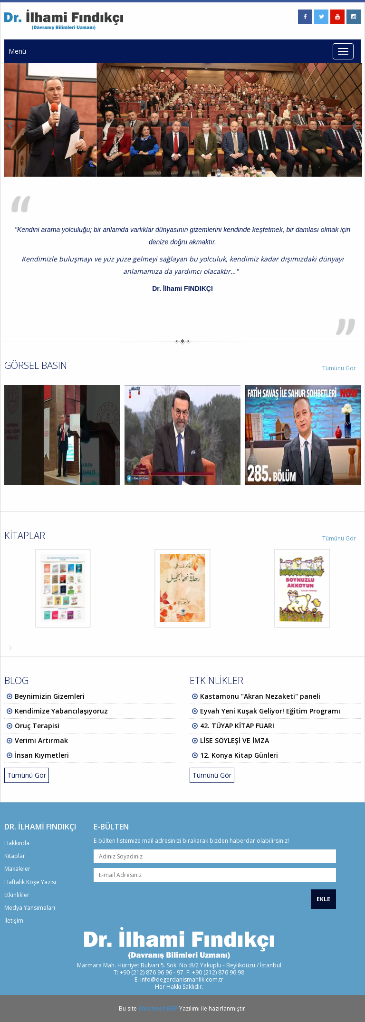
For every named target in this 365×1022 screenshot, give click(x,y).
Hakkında (16, 843)
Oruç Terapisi (37, 725)
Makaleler (17, 869)
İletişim (13, 920)
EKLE (323, 899)
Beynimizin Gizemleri (50, 696)
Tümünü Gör (339, 368)
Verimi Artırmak (41, 740)
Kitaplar (14, 856)
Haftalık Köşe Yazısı (30, 882)
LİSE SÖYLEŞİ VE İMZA (234, 740)
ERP (172, 1008)
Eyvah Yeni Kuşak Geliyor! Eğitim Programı (270, 710)
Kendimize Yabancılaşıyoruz (61, 710)
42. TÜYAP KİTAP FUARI (237, 725)
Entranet (151, 1008)
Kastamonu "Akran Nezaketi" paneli (260, 696)
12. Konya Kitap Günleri (239, 755)
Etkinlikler (16, 895)
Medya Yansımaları (29, 908)
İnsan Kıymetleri (42, 755)
